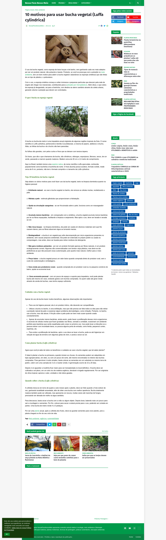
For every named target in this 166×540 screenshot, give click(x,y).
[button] (7, 534)
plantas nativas (118, 246)
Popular (116, 32)
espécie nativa (57, 164)
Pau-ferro (123, 190)
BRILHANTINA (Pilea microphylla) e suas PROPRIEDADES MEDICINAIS (131, 104)
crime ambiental (130, 204)
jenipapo (116, 222)
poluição (131, 253)
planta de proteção (119, 232)
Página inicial (29, 10)
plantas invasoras (119, 239)
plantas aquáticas (119, 236)
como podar (117, 204)
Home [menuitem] (54, 3)
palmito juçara (118, 229)
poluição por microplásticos (77, 85)
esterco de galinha (119, 215)
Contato (138, 537)
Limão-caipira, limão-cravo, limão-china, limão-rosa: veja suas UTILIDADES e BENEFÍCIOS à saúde (124, 148)
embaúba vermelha (119, 208)
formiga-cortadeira (119, 218)
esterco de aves (118, 211)
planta (37, 411)
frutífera (132, 218)
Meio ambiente (40, 10)
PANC (114, 190)
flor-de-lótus (133, 215)
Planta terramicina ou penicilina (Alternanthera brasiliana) (132, 43)
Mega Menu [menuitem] (72, 3)
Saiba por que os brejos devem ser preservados (94, 456)
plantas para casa (119, 250)
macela (124, 222)
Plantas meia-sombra (120, 197)
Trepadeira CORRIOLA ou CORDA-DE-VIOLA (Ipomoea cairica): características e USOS (125, 169)
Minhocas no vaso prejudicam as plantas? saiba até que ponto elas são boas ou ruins (131, 58)
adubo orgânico (118, 201)
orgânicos (43, 418)
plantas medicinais (119, 243)
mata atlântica (118, 225)
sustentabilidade (53, 418)
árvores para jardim (119, 264)
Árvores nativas (118, 260)
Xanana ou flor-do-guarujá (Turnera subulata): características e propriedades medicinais (131, 88)
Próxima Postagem (100, 519)
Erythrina (129, 183)
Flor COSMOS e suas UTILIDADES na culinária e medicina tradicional (124, 158)
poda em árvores (118, 253)
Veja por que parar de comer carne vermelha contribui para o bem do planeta (66, 457)
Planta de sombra (119, 194)
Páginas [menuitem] (61, 3)
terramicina (132, 257)
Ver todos (105, 431)
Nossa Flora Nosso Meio (36, 3)
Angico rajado (117, 183)
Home (131, 537)
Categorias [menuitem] (85, 3)
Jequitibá (116, 187)
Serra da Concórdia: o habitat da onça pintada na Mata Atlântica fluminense (37, 457)
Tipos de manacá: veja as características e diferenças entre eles (132, 73)
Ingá (137, 183)
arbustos (130, 201)
